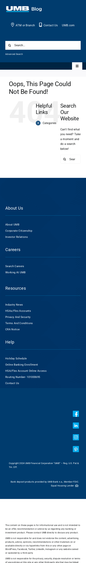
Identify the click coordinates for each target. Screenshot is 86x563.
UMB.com (68, 25)
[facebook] (76, 414)
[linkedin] (76, 425)
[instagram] (76, 437)
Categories (49, 123)
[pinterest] (76, 449)
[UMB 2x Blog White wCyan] (24, 8)
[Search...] (43, 45)
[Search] (9, 45)
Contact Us (51, 25)
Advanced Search (14, 54)
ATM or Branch (25, 25)
